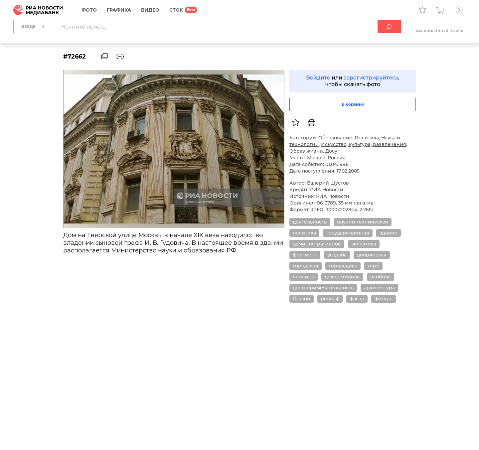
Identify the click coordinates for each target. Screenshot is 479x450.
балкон (301, 299)
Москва (316, 158)
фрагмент (305, 255)
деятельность (310, 222)
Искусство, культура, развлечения (363, 144)
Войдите (318, 78)
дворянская (372, 255)
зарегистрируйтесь (371, 78)
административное (317, 244)
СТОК (176, 10)
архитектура (379, 288)
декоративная (342, 277)
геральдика (343, 266)
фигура (384, 299)
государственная (347, 233)
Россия (337, 158)
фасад (357, 299)
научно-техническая (362, 222)
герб (373, 266)
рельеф (330, 299)
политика (304, 233)
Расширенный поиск (439, 31)
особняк (380, 277)
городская (305, 266)
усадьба (337, 255)
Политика (367, 138)
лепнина (303, 277)
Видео (150, 10)
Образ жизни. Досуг (314, 151)
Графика (119, 10)
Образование (335, 138)
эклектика (363, 244)
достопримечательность (323, 288)
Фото (89, 10)
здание (389, 233)
